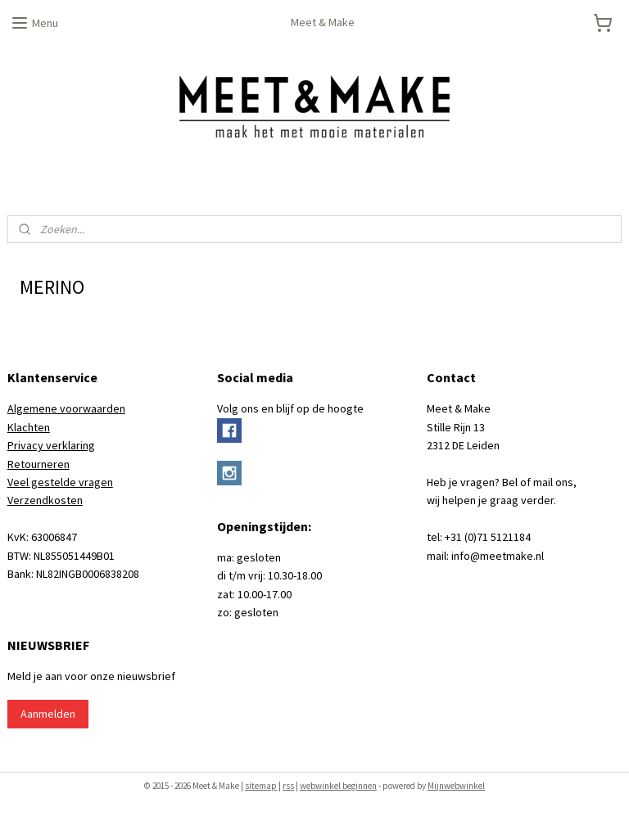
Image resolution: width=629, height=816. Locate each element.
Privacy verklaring (51, 445)
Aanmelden (47, 713)
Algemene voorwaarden (66, 408)
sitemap (261, 785)
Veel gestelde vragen (60, 482)
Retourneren (38, 464)
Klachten (28, 427)
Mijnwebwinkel (456, 785)
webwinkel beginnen (338, 785)
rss (288, 785)
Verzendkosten (45, 500)
